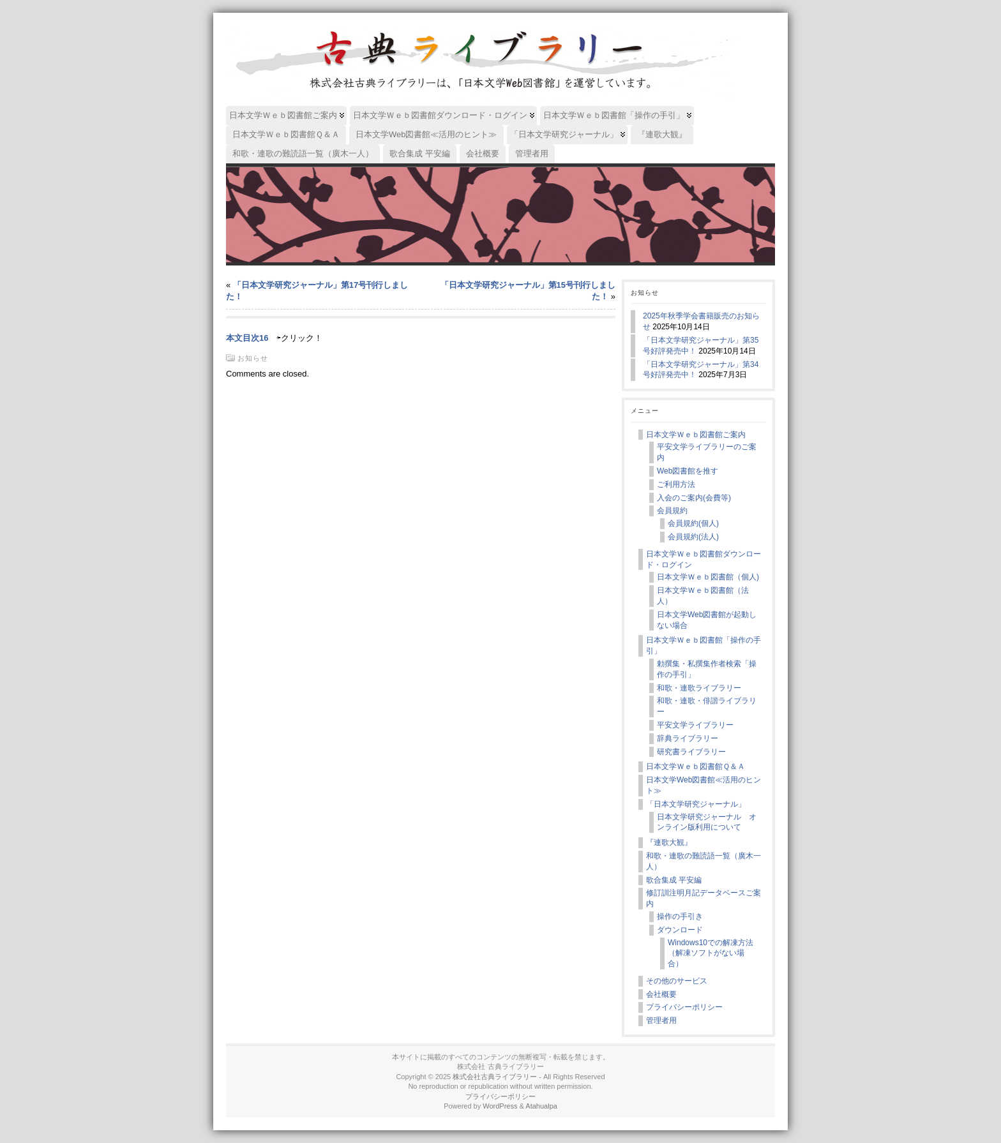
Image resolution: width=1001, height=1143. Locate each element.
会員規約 (672, 510)
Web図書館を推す (687, 471)
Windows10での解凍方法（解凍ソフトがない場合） (710, 953)
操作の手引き (680, 916)
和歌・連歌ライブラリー (699, 688)
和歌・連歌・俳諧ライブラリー (706, 706)
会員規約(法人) (693, 536)
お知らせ (252, 358)
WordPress (500, 1106)
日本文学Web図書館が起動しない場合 (706, 620)
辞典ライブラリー (687, 738)
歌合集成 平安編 (674, 880)
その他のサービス (676, 980)
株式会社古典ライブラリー (495, 1076)
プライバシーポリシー (684, 1007)
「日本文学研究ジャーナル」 (696, 804)
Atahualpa (541, 1106)
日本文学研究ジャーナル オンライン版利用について (706, 822)
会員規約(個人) (693, 523)
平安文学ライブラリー (695, 725)
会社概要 (661, 994)
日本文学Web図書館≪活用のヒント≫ (703, 785)
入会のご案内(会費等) (694, 497)
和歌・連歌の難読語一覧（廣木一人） (703, 861)
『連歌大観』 (669, 842)
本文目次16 (247, 338)
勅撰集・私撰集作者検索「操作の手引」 (706, 669)
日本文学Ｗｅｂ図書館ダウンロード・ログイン (703, 559)
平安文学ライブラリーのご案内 (706, 452)
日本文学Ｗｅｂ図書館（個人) (708, 576)
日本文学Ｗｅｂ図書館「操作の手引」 (703, 645)
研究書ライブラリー (691, 751)
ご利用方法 (676, 484)
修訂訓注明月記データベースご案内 (703, 898)
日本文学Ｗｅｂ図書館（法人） (703, 596)
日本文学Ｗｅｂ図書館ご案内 (696, 434)
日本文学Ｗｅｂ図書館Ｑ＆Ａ (695, 766)
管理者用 (661, 1020)
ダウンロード (680, 929)
